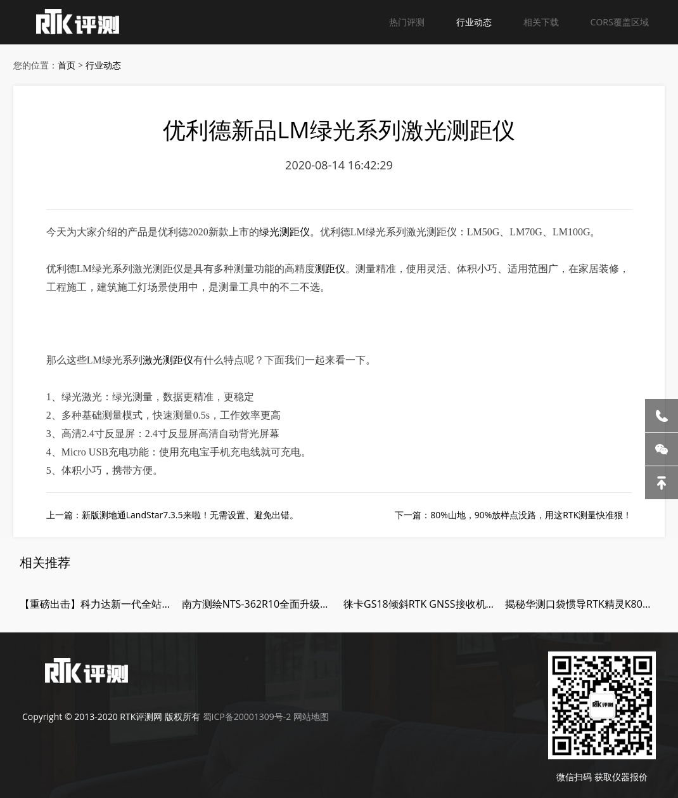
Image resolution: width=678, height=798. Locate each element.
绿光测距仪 (284, 231)
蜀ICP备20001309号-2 (247, 716)
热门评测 (407, 22)
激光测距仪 (168, 360)
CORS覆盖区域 (620, 22)
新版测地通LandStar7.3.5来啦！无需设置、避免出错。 (190, 515)
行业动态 (474, 22)
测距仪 (330, 268)
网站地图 (311, 716)
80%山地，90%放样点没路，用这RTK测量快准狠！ (531, 515)
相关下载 (541, 22)
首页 (66, 65)
